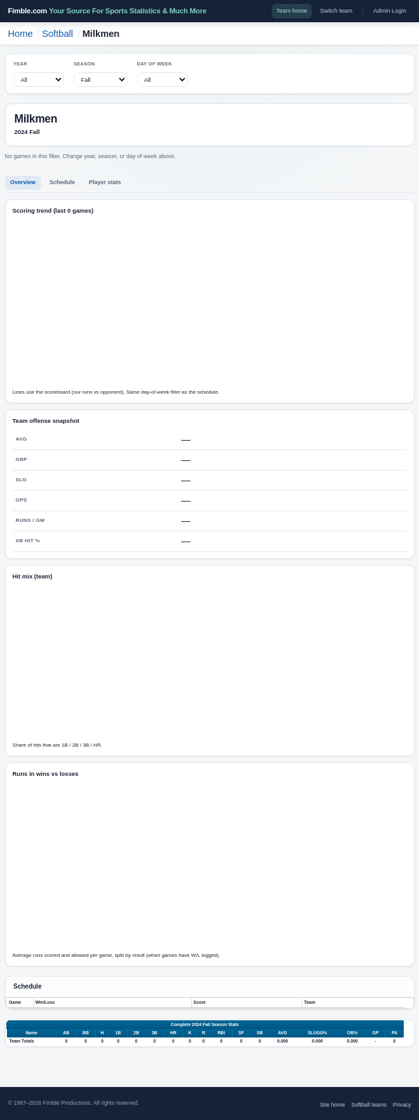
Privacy (402, 1105)
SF (241, 1032)
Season (84, 64)
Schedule (62, 182)
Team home (291, 11)
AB (66, 1032)
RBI (221, 1032)
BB (86, 1032)
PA (394, 1032)
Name (31, 1032)
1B (118, 1032)
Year (20, 64)
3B (154, 1032)
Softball (57, 34)
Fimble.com (107, 11)
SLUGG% (318, 1032)
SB (259, 1032)
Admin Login (389, 11)
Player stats (105, 182)
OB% (352, 1032)
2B (136, 1032)
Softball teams (368, 1105)
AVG (282, 1032)
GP (376, 1032)
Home (20, 34)
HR (173, 1032)
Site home (332, 1105)
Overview (23, 182)
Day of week (154, 64)
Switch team (336, 11)
